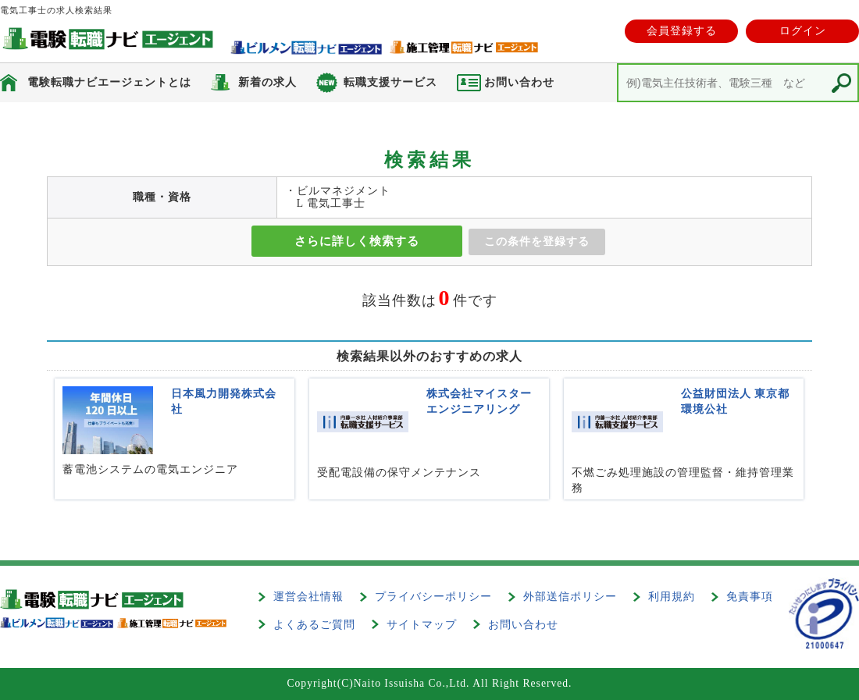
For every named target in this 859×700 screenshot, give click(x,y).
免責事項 (749, 596)
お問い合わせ (523, 625)
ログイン (802, 31)
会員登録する (682, 31)
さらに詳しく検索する (356, 241)
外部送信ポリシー (570, 596)
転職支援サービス (390, 82)
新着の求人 (267, 82)
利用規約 (671, 596)
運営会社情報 (308, 596)
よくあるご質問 (314, 625)
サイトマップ (422, 625)
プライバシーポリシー (433, 596)
